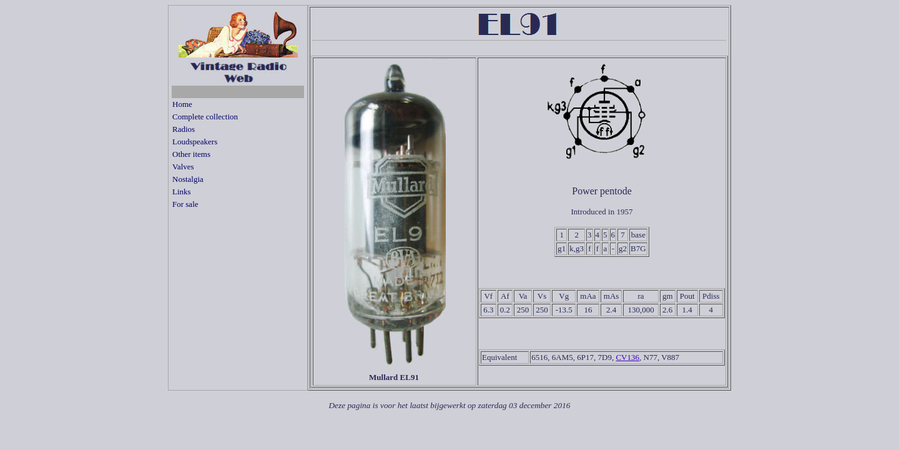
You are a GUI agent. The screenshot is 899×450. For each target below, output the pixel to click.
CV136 (627, 357)
